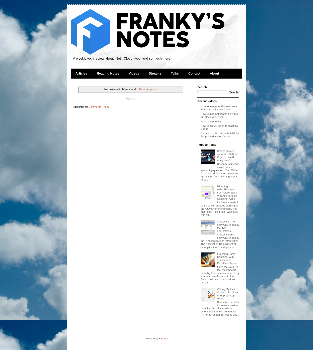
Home (131, 99)
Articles (81, 73)
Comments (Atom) (99, 106)
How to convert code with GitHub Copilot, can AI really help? (227, 156)
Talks (175, 73)
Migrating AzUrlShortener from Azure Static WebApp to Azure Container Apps (227, 192)
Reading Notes (108, 73)
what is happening (211, 121)
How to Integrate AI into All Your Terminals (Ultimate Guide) (219, 108)
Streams (155, 73)
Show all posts (147, 89)
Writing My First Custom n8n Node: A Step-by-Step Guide (228, 294)
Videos (134, 73)
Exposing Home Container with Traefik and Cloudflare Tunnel (227, 258)
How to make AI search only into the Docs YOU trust (219, 115)
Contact (194, 73)
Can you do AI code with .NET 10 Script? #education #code (220, 135)
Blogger (163, 338)
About (214, 73)
